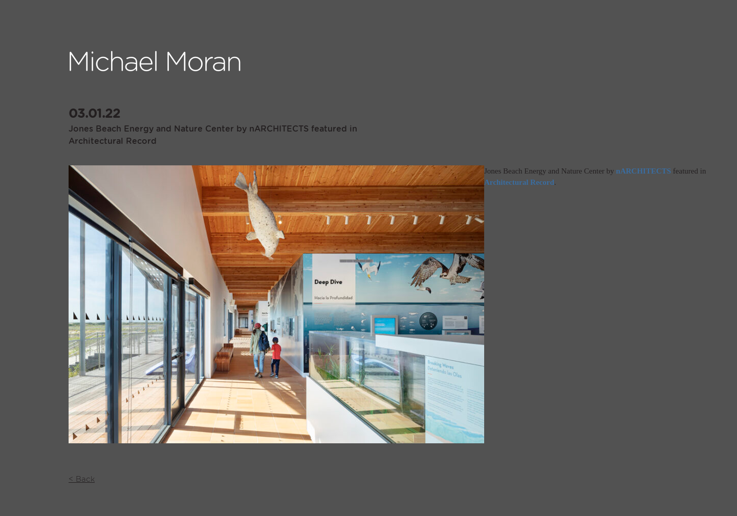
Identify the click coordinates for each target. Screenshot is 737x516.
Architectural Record (519, 182)
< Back (82, 479)
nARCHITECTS (643, 171)
